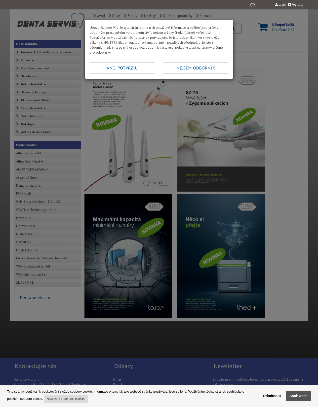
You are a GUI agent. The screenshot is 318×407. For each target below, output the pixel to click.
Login (280, 4)
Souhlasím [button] (298, 396)
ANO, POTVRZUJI (123, 68)
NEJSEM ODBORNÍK (195, 68)
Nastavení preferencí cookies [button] (66, 399)
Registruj (295, 4)
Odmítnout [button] (272, 396)
